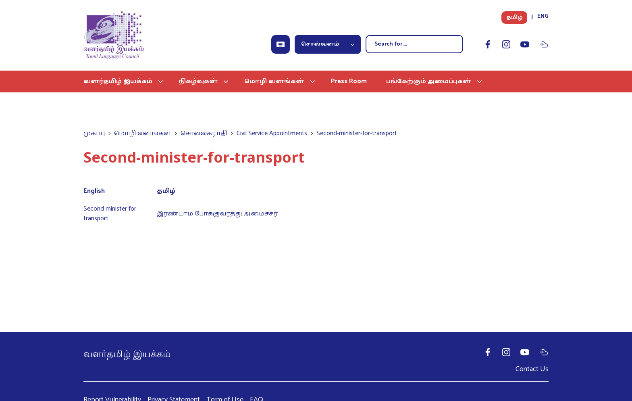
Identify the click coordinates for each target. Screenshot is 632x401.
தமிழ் (514, 17)
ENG (543, 16)
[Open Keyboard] (280, 44)
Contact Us (532, 369)
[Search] (414, 44)
